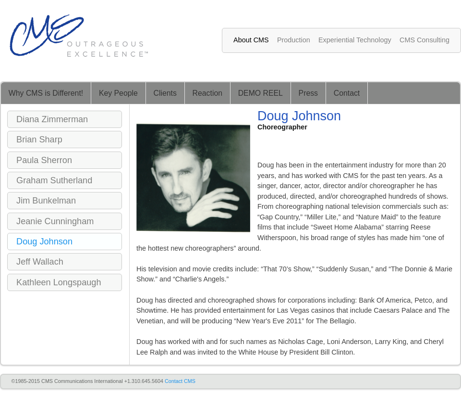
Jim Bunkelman (46, 200)
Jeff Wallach (39, 262)
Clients (165, 93)
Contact (347, 93)
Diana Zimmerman (52, 119)
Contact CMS (180, 381)
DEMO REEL (260, 93)
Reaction (207, 93)
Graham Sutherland (54, 180)
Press (308, 93)
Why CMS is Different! (46, 93)
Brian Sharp (39, 139)
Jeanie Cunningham (55, 221)
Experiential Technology (354, 40)
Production (293, 40)
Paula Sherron (44, 160)
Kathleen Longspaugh (58, 282)
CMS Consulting (424, 40)
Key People (118, 93)
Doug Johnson (44, 241)
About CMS (251, 40)
